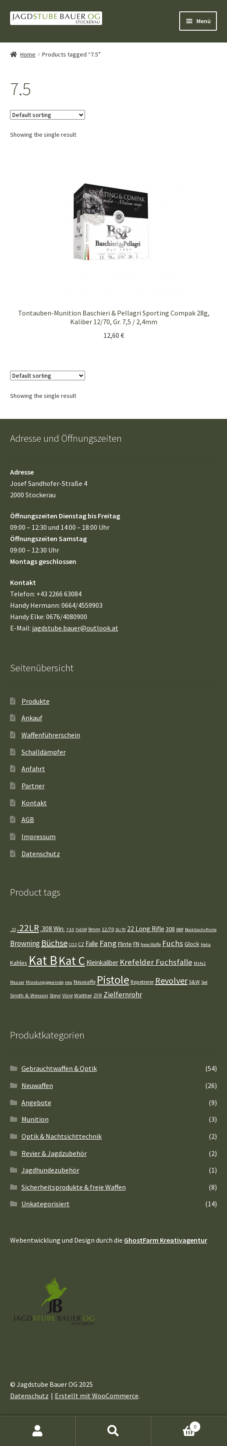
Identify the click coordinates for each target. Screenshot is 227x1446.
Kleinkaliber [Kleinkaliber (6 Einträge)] (102, 962)
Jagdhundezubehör (50, 1170)
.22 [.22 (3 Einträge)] (13, 929)
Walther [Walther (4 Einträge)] (83, 995)
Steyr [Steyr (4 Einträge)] (55, 995)
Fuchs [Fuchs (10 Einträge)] (172, 943)
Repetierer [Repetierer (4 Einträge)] (142, 981)
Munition (35, 1119)
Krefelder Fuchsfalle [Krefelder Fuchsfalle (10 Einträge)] (156, 962)
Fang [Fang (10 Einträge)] (108, 943)
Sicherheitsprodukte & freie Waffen (73, 1187)
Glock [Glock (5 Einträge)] (191, 944)
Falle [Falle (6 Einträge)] (91, 943)
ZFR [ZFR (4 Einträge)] (97, 995)
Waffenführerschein (50, 734)
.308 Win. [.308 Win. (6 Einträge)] (52, 929)
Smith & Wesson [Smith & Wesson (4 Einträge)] (29, 995)
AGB (27, 819)
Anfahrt (33, 768)
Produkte (35, 701)
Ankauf (32, 717)
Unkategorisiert (45, 1203)
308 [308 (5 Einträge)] (170, 929)
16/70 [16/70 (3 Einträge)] (120, 929)
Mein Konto (38, 1431)
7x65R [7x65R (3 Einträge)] (81, 929)
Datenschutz (40, 853)
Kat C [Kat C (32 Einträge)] (72, 960)
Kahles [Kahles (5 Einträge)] (18, 963)
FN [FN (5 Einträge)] (136, 944)
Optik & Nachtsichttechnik (61, 1136)
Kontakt (34, 802)
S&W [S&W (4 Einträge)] (194, 981)
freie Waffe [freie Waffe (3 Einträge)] (151, 944)
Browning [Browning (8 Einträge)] (25, 943)
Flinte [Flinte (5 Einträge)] (125, 944)
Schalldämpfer (43, 752)
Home (27, 54)
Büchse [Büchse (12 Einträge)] (54, 942)
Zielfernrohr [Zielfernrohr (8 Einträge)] (122, 994)
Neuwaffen (37, 1085)
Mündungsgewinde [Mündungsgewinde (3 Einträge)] (45, 982)
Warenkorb (175, 1424)
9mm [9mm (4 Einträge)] (94, 929)
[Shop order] (47, 115)
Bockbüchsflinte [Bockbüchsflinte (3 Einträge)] (200, 929)
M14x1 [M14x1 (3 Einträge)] (200, 963)
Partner (33, 785)
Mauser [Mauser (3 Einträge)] (17, 982)
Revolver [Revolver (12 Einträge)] (171, 980)
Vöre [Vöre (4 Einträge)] (67, 995)
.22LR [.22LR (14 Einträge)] (28, 928)
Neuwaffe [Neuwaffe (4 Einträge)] (85, 981)
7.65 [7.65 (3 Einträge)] (70, 929)
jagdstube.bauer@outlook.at (75, 628)
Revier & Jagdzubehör (54, 1153)
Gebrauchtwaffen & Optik (59, 1068)
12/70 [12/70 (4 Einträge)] (108, 929)
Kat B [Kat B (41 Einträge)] (42, 960)
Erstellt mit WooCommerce (96, 1395)
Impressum (38, 836)
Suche (114, 1431)
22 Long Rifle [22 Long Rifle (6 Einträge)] (145, 929)
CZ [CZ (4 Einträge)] (81, 944)
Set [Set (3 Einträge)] (204, 982)
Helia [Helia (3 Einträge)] (206, 944)
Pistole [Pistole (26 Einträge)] (113, 980)
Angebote (36, 1102)
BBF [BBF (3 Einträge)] (180, 929)
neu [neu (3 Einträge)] (68, 982)
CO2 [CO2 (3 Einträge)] (73, 944)
